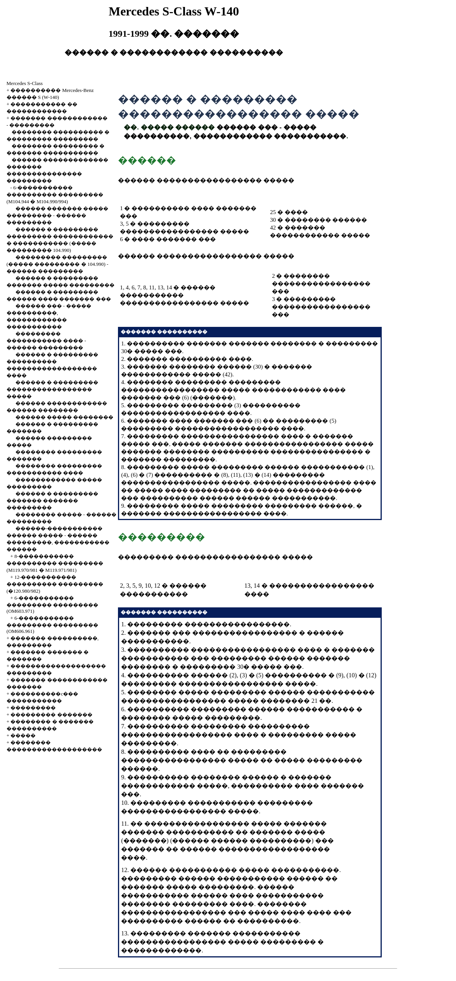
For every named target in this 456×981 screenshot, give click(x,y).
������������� (161, 950)
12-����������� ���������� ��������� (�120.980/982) (55, 584)
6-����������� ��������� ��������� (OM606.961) (52, 624)
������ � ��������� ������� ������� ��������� (52, 500)
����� (23, 735)
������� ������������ (58, 118)
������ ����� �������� (64, 417)
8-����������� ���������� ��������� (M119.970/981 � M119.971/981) (55, 563)
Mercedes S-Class (25, 83)
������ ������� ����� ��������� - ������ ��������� (57, 215)
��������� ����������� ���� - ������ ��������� (46, 340)
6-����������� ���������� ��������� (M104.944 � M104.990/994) (55, 194)
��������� (32, 125)
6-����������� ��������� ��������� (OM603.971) (52, 604)
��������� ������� (51, 714)
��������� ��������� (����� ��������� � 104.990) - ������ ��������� (57, 264)
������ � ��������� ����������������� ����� (52, 389)
